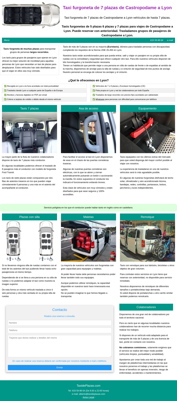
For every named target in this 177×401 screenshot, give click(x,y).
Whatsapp (100, 99)
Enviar (60, 367)
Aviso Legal (88, 397)
